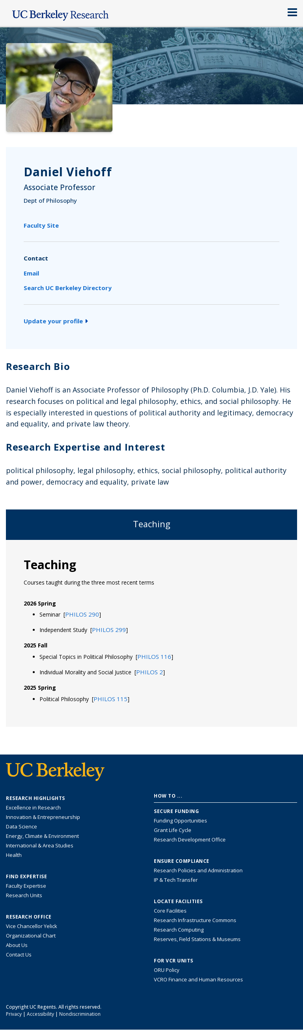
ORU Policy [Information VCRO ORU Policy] (167, 969)
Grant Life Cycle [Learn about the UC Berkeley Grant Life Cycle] (172, 830)
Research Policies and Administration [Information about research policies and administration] (198, 870)
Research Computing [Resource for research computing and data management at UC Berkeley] (179, 929)
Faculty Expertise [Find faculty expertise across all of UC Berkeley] (26, 885)
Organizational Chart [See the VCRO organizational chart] (31, 935)
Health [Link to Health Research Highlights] (14, 854)
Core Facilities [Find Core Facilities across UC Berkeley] (170, 910)
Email (31, 273)
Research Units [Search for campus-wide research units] (24, 895)
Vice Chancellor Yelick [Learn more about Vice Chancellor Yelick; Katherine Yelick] (31, 926)
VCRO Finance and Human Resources (198, 979)
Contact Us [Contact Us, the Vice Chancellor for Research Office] (19, 954)
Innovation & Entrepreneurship (43, 817)
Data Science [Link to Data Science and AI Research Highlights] (21, 826)
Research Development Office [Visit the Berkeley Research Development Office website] (190, 839)
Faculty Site (41, 225)
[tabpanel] (151, 633)
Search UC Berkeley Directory (68, 288)
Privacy (14, 1014)
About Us (17, 945)
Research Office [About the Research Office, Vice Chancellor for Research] (29, 917)
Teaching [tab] (151, 524)
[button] (82, 614)
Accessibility (40, 1014)
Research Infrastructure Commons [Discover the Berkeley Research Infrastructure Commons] (195, 920)
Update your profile (56, 321)
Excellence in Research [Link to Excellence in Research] (33, 807)
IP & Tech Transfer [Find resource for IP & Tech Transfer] (176, 879)
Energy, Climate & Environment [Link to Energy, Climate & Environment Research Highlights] (42, 835)
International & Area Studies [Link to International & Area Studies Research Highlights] (39, 845)
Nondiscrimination (80, 1014)
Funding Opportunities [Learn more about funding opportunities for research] (180, 820)
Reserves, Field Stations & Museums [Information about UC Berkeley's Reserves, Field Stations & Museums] (197, 939)
